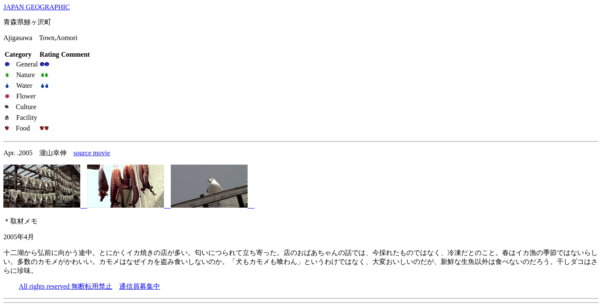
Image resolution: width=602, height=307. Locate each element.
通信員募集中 (139, 286)
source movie (91, 152)
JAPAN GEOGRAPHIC (36, 7)
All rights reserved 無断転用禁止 (65, 286)
